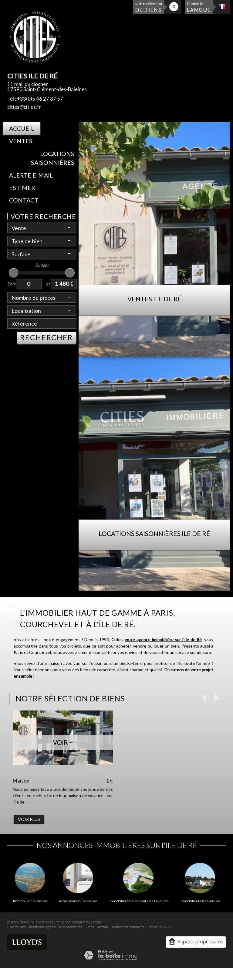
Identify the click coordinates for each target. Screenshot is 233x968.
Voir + (63, 742)
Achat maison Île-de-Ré (78, 901)
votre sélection (148, 7)
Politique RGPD (159, 927)
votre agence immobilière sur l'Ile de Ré (163, 639)
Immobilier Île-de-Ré (30, 901)
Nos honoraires (70, 927)
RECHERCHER (46, 337)
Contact (23, 200)
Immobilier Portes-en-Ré (200, 901)
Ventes (20, 140)
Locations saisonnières (52, 158)
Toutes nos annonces (127, 927)
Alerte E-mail (31, 175)
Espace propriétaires (195, 942)
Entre (11, 283)
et (48, 283)
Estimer (22, 187)
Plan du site (16, 927)
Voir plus (29, 819)
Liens (90, 927)
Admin (102, 927)
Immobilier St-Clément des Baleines (138, 901)
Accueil (21, 128)
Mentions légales (42, 927)
